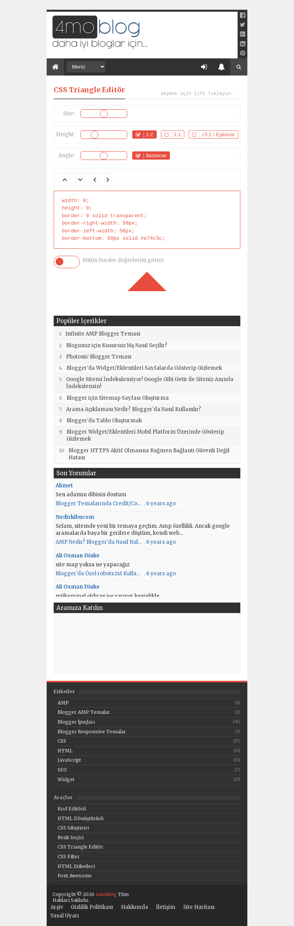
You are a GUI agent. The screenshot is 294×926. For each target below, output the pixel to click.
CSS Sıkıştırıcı (73, 828)
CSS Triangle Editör (80, 847)
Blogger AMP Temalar (84, 712)
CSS (62, 741)
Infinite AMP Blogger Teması (102, 333)
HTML (65, 751)
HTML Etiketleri (76, 866)
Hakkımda (134, 907)
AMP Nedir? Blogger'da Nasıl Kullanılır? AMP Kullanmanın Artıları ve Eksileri (100, 542)
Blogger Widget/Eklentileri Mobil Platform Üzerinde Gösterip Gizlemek (145, 435)
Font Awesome (75, 876)
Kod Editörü (72, 809)
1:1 (177, 134)
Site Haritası (199, 907)
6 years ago (161, 503)
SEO (62, 770)
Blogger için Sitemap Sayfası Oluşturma (117, 398)
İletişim (165, 907)
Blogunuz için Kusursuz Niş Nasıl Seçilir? (116, 345)
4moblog (105, 894)
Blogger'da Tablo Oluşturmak (104, 420)
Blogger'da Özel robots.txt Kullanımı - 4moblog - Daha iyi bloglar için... (100, 573)
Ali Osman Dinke (78, 555)
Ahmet (64, 485)
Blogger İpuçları (76, 722)
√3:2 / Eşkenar (218, 134)
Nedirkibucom (75, 517)
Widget (66, 779)
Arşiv (57, 907)
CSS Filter (69, 856)
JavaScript (69, 760)
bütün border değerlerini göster (123, 260)
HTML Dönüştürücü (80, 818)
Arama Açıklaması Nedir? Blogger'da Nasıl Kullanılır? (133, 409)
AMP (63, 703)
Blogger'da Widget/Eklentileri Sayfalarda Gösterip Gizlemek (144, 368)
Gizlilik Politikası (92, 907)
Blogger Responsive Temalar (92, 731)
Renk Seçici (71, 837)
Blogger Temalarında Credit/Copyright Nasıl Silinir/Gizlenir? (100, 503)
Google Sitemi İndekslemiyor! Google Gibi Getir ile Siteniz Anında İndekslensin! (149, 383)
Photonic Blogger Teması (98, 356)
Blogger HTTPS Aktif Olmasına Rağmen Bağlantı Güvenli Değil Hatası (148, 454)
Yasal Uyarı (65, 916)
